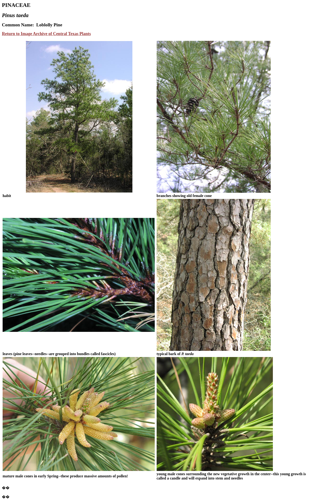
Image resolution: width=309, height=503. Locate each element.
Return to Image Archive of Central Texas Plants (46, 33)
